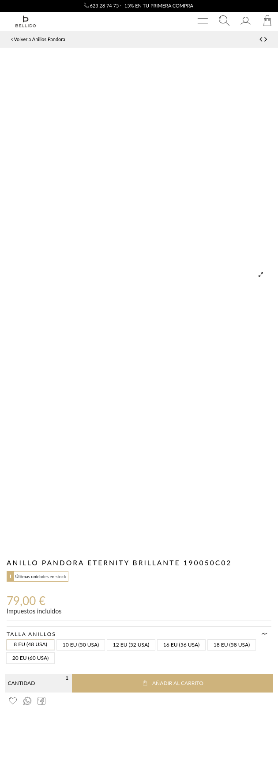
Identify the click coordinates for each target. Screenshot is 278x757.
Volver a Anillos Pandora (38, 39)
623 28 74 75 (101, 5)
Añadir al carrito (172, 683)
